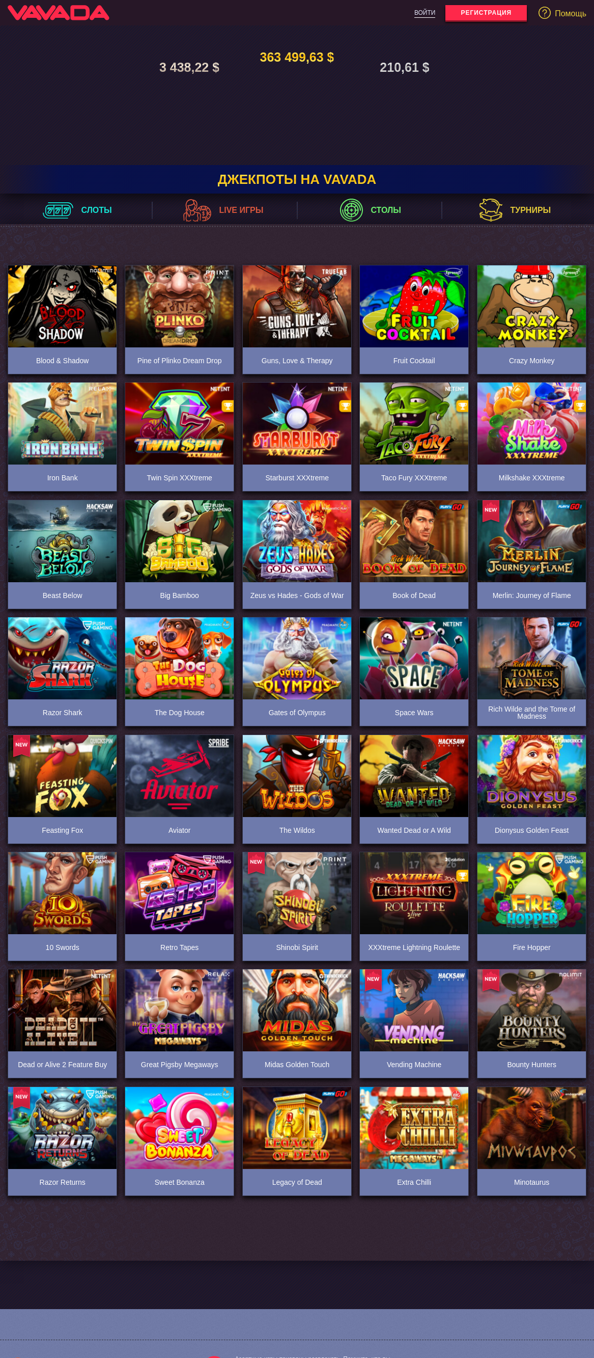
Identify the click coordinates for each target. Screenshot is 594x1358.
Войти (425, 12)
